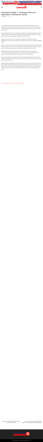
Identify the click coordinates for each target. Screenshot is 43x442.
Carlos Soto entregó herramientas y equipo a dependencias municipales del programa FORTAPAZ (32, 422)
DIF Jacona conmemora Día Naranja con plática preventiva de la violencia (11, 422)
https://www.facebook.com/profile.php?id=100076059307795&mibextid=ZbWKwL (12, 83)
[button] (2, 7)
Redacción (4, 16)
